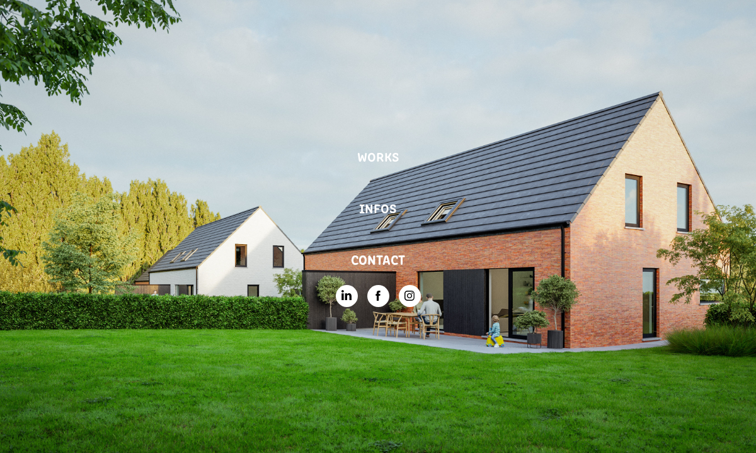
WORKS (378, 156)
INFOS (378, 207)
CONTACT (378, 259)
